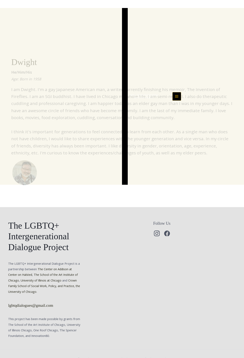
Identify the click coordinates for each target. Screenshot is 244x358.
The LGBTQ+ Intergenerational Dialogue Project (93, 8)
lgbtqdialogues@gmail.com (31, 288)
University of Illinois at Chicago (41, 264)
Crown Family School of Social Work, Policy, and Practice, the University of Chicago (43, 269)
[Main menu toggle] (237, 9)
